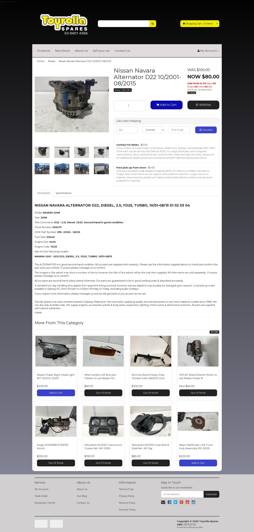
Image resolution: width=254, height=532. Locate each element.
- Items (198, 23)
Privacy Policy (127, 496)
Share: (123, 90)
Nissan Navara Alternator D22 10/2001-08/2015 (85, 61)
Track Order (41, 496)
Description (43, 193)
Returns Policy (127, 502)
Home (40, 61)
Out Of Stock (103, 392)
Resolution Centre (45, 502)
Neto (201, 527)
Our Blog (82, 496)
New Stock (62, 50)
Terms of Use (126, 489)
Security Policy (127, 509)
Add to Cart (166, 105)
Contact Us (122, 50)
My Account (41, 489)
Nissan (52, 61)
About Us (81, 50)
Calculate (206, 129)
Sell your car (101, 50)
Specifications (63, 193)
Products (43, 50)
